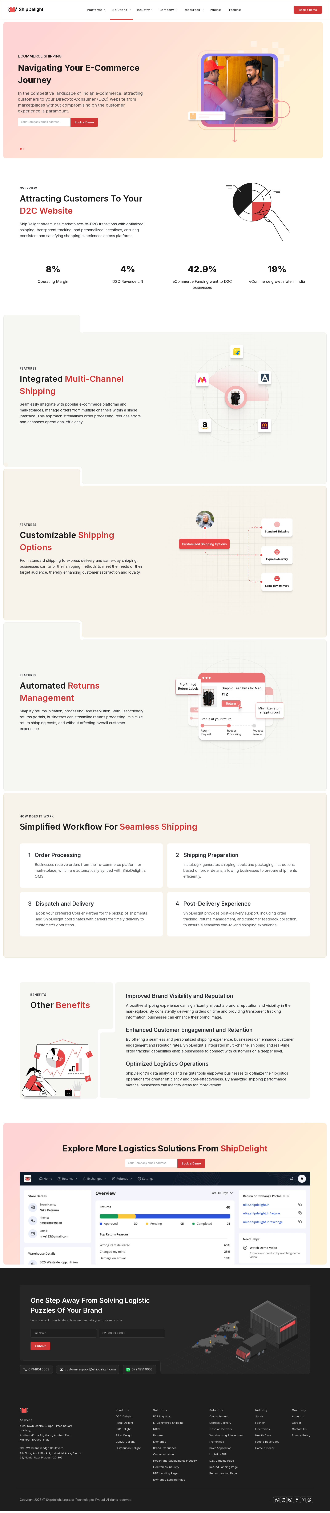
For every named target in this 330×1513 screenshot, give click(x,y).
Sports (259, 1418)
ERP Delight (123, 1430)
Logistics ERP (218, 1456)
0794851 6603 (36, 1371)
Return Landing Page (223, 1475)
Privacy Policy (301, 1437)
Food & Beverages (267, 1443)
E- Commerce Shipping (168, 1424)
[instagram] (269, 1501)
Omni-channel (218, 1418)
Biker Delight (124, 1437)
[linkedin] (258, 1501)
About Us (298, 1418)
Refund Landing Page (223, 1468)
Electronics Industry (166, 1468)
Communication (163, 1456)
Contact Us (299, 1430)
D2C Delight (124, 1418)
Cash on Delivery (220, 1430)
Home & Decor (264, 1449)
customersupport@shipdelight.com (88, 1371)
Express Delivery (220, 1424)
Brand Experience (165, 1449)
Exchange (159, 1443)
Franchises (216, 1443)
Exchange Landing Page (169, 1481)
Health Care (263, 1437)
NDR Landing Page (165, 1475)
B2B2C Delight (125, 1443)
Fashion (260, 1424)
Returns (158, 1437)
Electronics (262, 1430)
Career (296, 1424)
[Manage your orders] (83, 122)
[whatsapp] (246, 1501)
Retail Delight (124, 1424)
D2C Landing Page (221, 1462)
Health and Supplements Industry (175, 1462)
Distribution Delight (128, 1449)
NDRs (156, 1430)
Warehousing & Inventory (226, 1437)
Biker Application (220, 1449)
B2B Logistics (162, 1418)
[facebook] (281, 1501)
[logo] (25, 10)
